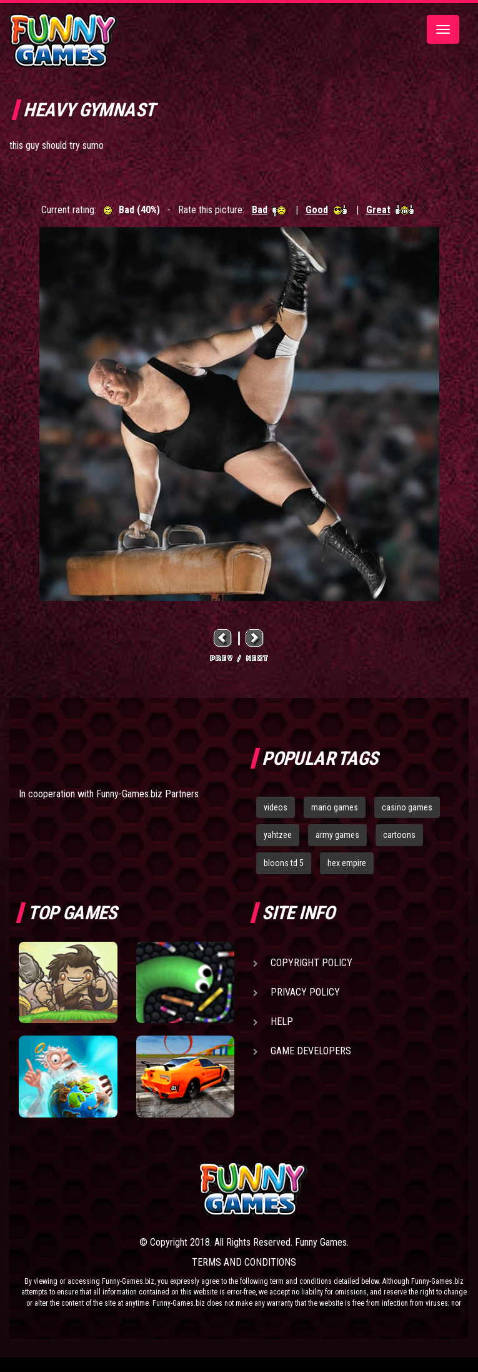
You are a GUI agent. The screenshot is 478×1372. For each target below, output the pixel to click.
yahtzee (278, 835)
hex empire (346, 863)
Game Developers (311, 1051)
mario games (334, 807)
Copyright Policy (311, 963)
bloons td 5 (284, 863)
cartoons (399, 835)
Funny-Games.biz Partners (147, 794)
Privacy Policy (305, 992)
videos (275, 807)
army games (337, 835)
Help (282, 1021)
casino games (407, 807)
